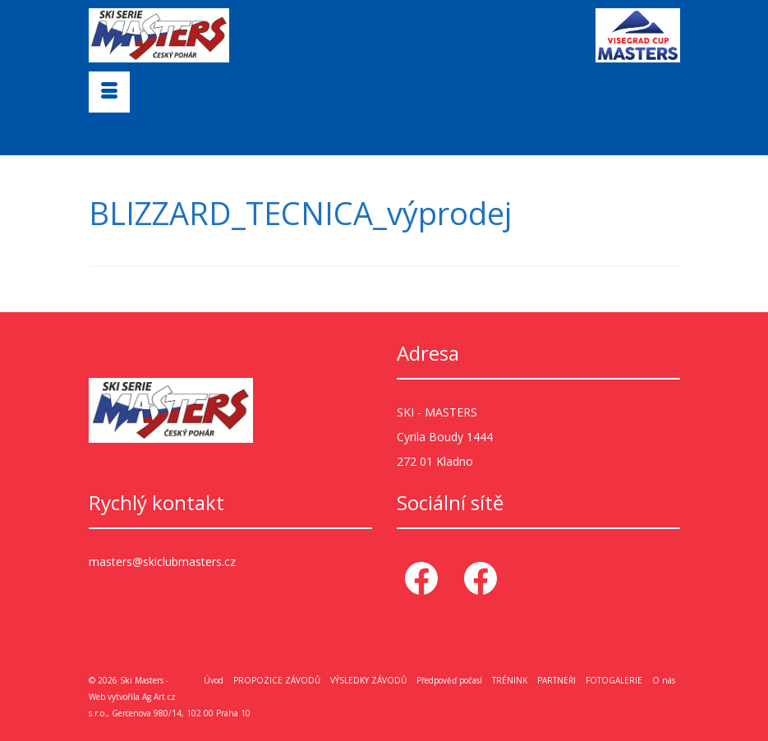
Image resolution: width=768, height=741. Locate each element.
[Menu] (109, 92)
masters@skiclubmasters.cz (162, 561)
